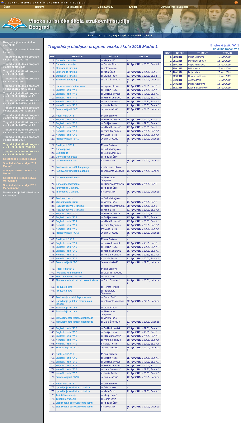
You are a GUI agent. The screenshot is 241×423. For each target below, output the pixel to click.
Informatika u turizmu (67, 188)
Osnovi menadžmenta (68, 177)
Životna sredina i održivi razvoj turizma (77, 280)
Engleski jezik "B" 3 (66, 358)
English (133, 7)
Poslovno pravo (64, 198)
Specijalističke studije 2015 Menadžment (19, 186)
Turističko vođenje (66, 395)
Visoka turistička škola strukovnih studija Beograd (43, 2)
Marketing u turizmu (67, 202)
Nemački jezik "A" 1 (66, 101)
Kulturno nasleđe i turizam (70, 86)
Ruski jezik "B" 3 (65, 383)
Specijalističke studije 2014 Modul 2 (19, 172)
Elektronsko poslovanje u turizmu (74, 403)
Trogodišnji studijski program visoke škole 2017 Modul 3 (21, 124)
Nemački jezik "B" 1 (66, 131)
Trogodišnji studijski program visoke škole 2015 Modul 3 (21, 102)
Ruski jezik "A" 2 (65, 239)
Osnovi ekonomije (66, 60)
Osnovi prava (63, 149)
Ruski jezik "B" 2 (65, 269)
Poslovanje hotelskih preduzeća (73, 297)
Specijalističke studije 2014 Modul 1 (19, 165)
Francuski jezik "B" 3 (67, 377)
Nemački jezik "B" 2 (66, 254)
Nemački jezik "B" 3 (66, 369)
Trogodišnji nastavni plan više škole (21, 51)
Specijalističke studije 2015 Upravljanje (19, 179)
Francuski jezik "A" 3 (67, 347)
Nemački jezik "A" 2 (66, 225)
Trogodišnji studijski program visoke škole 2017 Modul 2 (21, 116)
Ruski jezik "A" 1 (65, 115)
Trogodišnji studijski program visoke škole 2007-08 (21, 58)
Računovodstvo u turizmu (70, 206)
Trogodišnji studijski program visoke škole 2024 (21, 138)
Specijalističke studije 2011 (19, 158)
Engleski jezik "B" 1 (66, 119)
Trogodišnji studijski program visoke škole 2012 (21, 80)
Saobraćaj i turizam (66, 307)
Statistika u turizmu (66, 75)
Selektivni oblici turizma (69, 276)
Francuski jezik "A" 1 (67, 109)
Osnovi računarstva (66, 156)
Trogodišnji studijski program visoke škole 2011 (21, 73)
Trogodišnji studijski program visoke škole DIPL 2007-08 (21, 146)
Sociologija (62, 153)
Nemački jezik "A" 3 (66, 340)
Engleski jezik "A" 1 (66, 90)
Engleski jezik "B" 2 (66, 243)
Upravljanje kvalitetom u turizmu (73, 387)
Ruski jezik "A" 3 (65, 354)
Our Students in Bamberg (174, 7)
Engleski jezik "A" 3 (66, 328)
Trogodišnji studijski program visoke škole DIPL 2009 (21, 153)
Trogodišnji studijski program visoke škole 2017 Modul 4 (21, 131)
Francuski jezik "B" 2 (67, 262)
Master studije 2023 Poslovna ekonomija (21, 194)
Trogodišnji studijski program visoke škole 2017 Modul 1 (21, 109)
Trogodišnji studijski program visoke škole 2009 (21, 65)
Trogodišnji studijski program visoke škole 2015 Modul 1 (21, 87)
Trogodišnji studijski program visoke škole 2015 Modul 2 (21, 94)
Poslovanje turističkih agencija (72, 167)
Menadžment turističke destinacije (74, 318)
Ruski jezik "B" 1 (65, 145)
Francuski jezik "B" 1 (67, 138)
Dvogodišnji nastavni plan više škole (19, 43)
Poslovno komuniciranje (69, 272)
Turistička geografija (67, 79)
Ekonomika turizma (66, 68)
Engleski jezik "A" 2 (66, 213)
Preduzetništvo (64, 287)
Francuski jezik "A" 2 (67, 232)
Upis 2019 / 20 (105, 7)
